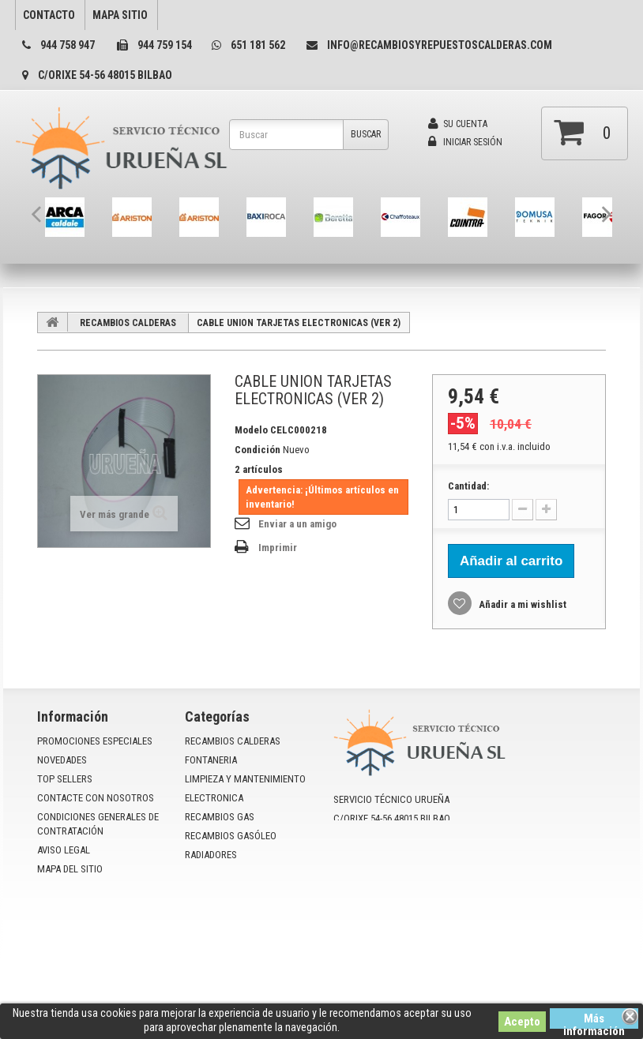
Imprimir (277, 547)
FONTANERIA (211, 760)
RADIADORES (211, 855)
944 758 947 (67, 45)
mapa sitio (120, 15)
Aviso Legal (63, 850)
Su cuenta (457, 123)
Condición (257, 450)
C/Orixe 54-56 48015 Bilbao (105, 75)
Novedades (62, 760)
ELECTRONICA (214, 798)
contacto (49, 15)
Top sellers (64, 779)
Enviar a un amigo (297, 524)
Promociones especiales (94, 741)
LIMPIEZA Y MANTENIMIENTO (245, 779)
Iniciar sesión (465, 142)
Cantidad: (468, 486)
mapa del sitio (70, 869)
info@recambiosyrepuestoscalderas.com (439, 45)
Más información (594, 1020)
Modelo (251, 430)
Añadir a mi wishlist (521, 604)
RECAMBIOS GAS (219, 817)
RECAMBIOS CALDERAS (128, 322)
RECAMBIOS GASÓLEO (230, 836)
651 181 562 (258, 45)
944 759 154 (164, 45)
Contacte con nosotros (95, 798)
